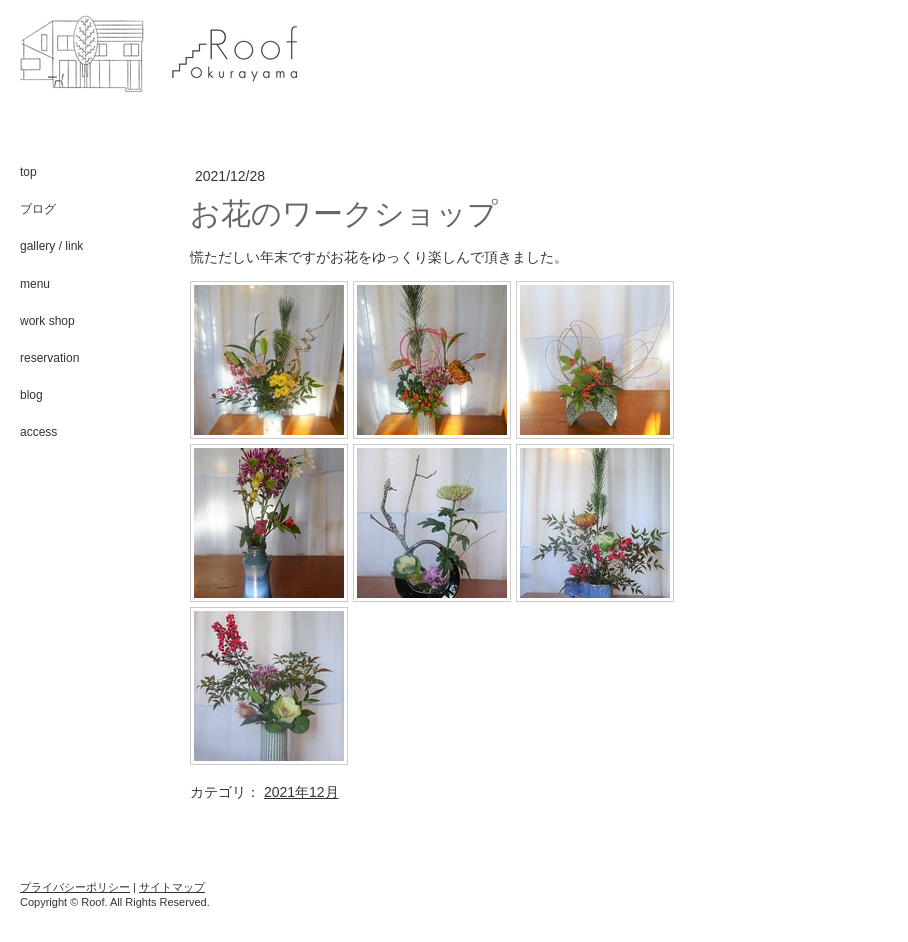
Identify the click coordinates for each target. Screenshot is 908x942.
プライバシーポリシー (75, 887)
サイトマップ (172, 887)
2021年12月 (301, 792)
